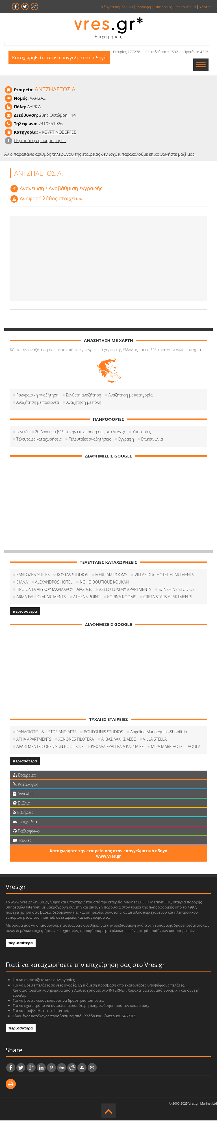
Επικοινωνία (152, 439)
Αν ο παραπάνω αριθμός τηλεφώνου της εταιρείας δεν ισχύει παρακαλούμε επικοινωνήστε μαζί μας (99, 154)
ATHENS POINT (86, 597)
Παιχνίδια (25, 822)
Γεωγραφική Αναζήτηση (37, 395)
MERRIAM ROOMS (111, 575)
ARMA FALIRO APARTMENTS (41, 597)
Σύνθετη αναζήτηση (83, 395)
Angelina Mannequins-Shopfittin (158, 732)
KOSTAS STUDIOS (72, 575)
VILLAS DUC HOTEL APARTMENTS (164, 575)
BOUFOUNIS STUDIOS (103, 732)
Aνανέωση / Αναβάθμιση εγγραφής (61, 188)
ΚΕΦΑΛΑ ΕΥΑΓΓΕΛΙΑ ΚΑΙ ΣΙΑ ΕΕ (117, 747)
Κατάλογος (25, 785)
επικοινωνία (186, 6)
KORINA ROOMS (121, 597)
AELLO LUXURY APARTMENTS (125, 590)
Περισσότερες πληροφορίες (40, 141)
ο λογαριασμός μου (117, 6)
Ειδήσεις (23, 813)
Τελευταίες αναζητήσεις (90, 439)
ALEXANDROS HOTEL (54, 582)
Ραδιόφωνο (26, 831)
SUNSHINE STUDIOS (176, 590)
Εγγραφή (126, 439)
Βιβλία (21, 803)
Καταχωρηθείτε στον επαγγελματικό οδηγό (60, 65)
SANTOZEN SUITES (33, 575)
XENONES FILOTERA (76, 739)
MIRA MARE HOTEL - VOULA (175, 747)
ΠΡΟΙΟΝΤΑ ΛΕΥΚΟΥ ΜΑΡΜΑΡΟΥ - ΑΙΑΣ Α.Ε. (54, 590)
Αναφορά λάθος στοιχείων (51, 199)
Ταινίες (22, 841)
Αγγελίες (23, 794)
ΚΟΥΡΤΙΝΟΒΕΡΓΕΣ (59, 132)
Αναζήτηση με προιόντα (37, 403)
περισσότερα (25, 611)
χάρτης (205, 6)
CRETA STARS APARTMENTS (167, 597)
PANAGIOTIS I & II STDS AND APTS (46, 732)
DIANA (22, 582)
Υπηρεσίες (142, 432)
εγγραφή (144, 6)
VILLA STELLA (154, 739)
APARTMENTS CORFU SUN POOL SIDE (50, 747)
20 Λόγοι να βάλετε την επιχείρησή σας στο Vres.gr (80, 432)
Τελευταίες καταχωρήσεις (39, 439)
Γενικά (22, 432)
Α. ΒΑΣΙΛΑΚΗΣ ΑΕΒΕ (118, 739)
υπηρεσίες (163, 6)
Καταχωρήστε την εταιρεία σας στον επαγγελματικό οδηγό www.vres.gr (108, 854)
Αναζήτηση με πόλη (83, 403)
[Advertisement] (108, 258)
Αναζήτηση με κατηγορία (130, 395)
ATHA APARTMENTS (33, 739)
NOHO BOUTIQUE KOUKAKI (104, 582)
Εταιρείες (24, 775)
